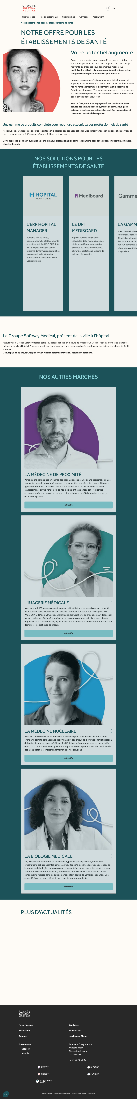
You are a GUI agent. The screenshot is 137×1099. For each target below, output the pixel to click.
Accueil (24, 22)
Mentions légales (47, 1093)
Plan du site (91, 1093)
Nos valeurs (24, 1030)
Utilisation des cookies (79, 1093)
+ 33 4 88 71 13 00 (77, 1060)
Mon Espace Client (78, 1036)
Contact (23, 1036)
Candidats (74, 1025)
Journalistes (75, 1030)
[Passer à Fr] (114, 8)
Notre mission (26, 1025)
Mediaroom (98, 17)
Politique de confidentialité (62, 1093)
